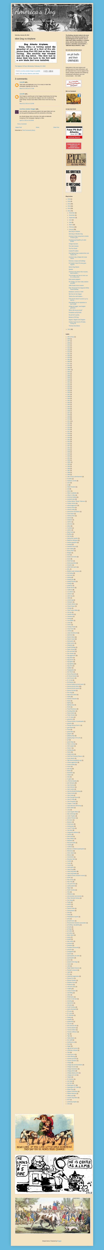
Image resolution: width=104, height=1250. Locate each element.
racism (69, 964)
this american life (71, 1025)
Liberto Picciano (71, 818)
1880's (69, 369)
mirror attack (70, 853)
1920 (68, 437)
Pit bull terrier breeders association (76, 923)
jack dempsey (71, 783)
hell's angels (70, 746)
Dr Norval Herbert (72, 676)
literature (69, 822)
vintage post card (71, 1075)
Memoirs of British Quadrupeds (75, 849)
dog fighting (70, 663)
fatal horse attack (71, 694)
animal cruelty (71, 509)
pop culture (70, 941)
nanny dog (70, 869)
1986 (68, 468)
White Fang (70, 1089)
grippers (69, 733)
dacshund (70, 635)
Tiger (68, 1036)
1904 (68, 406)
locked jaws (70, 824)
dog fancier (70, 659)
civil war (69, 612)
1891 (68, 382)
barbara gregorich (72, 542)
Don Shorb (70, 672)
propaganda (70, 951)
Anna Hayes (70, 513)
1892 (68, 384)
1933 (68, 450)
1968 (68, 460)
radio (68, 966)
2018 (69, 199)
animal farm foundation (73, 511)
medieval (69, 846)
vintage (69, 1062)
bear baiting (70, 548)
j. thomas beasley (72, 781)
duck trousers (71, 678)
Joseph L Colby (71, 803)
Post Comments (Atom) (28, 130)
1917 (68, 431)
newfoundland (71, 886)
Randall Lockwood (72, 970)
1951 (68, 458)
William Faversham (72, 1091)
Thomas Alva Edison (74, 326)
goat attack (70, 727)
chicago (69, 608)
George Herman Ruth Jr (73, 725)
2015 (69, 204)
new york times (71, 883)
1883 (68, 371)
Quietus (71, 269)
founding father (71, 711)
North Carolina (71, 890)
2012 (69, 211)
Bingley (69, 552)
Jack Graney (70, 785)
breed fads (70, 561)
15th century (70, 337)
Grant (68, 729)
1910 (68, 419)
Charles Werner (71, 604)
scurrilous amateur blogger (27, 109)
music (68, 863)
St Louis (69, 1011)
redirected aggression (73, 976)
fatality (69, 696)
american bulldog (71, 497)
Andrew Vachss (71, 503)
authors (69, 530)
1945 (68, 454)
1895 (68, 390)
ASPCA (69, 522)
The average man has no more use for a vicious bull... (78, 276)
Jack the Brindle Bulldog (73, 791)
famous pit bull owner (73, 686)
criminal (69, 631)
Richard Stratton (71, 980)
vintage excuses (71, 1066)
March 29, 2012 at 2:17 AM (27, 88)
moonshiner (70, 857)
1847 (68, 353)
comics (69, 624)
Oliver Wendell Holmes (73, 898)
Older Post (56, 127)
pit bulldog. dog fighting (73, 925)
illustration (70, 772)
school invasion (71, 990)
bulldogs (69, 583)
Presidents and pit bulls (75, 312)
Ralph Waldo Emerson (73, 968)
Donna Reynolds (71, 674)
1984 (68, 466)
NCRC (69, 877)
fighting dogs (70, 705)
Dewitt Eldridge (71, 647)
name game (70, 867)
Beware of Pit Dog (74, 317)
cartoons (69, 593)
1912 (68, 423)
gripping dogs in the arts (73, 738)
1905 (68, 408)
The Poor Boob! (73, 248)
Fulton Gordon (71, 715)
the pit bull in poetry (74, 315)
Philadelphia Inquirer (72, 916)
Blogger (59, 1241)
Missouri (69, 855)
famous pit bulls (71, 690)
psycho (69, 953)
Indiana (69, 775)
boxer (68, 559)
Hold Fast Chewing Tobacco (74, 756)
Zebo (68, 1103)
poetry (69, 937)
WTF (68, 1099)
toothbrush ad (71, 1042)
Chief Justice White (72, 610)
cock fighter (70, 620)
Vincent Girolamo (72, 1060)
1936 (68, 452)
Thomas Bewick (71, 1027)
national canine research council (76, 875)
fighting (69, 703)
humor (69, 766)
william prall (70, 1095)
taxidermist (70, 1021)
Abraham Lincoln (71, 480)
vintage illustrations (72, 1069)
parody (69, 906)
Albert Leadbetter (72, 493)
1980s (69, 462)
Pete (68, 912)
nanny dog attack (71, 871)
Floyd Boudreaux (71, 709)
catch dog (70, 596)
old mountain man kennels (74, 896)
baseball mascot (71, 546)
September (72, 217)
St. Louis (69, 1013)
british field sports (72, 567)
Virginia (69, 1077)
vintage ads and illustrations (74, 1064)
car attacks (70, 591)
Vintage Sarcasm (73, 244)
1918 (68, 433)
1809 (68, 343)
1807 (68, 341)
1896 (68, 392)
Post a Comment (22, 124)
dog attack (70, 657)
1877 (68, 363)
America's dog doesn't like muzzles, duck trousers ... (78, 272)
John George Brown (72, 797)
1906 (68, 411)
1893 (68, 386)
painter (69, 904)
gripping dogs (71, 735)
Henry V (69, 748)
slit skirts (69, 1005)
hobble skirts (70, 754)
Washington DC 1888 (73, 1087)
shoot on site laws (72, 999)
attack (68, 526)
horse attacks (70, 758)
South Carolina (71, 1007)
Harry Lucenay (71, 744)
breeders (69, 565)
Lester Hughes (71, 816)
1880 (68, 367)
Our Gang (70, 900)
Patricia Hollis (71, 908)
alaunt (69, 491)
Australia (69, 528)
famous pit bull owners (73, 688)
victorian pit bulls (71, 1058)
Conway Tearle (71, 626)
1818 (68, 345)
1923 (68, 443)
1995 (68, 474)
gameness (70, 719)
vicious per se (71, 1054)
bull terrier (70, 575)
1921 (68, 439)
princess (69, 949)
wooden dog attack (72, 1097)
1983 (68, 464)
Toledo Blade (70, 1038)
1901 (68, 400)
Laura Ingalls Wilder (72, 812)
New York (69, 881)
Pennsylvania (70, 910)
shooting (69, 1001)
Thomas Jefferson (72, 1032)
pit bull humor (71, 921)
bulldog (69, 577)
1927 (68, 445)
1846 (68, 351)
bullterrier (69, 585)
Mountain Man (71, 859)
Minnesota (70, 851)
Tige (68, 1034)
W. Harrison (70, 1079)
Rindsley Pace (71, 982)
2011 (69, 329)
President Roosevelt (72, 947)
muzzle (69, 865)
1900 (68, 398)
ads (68, 489)
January (71, 229)
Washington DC (71, 1085)
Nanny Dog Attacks (74, 267)
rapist (68, 972)
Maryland (69, 840)
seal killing (70, 992)
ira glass (69, 779)
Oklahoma (29, 73)
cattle (68, 598)
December (72, 213)
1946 (68, 456)
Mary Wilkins (70, 838)
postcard (69, 943)
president (69, 945)
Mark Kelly (70, 836)
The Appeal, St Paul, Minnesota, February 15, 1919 (30, 66)
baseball (69, 544)
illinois (69, 770)
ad (68, 485)
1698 (68, 339)
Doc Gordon (70, 653)
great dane (70, 731)
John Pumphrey (71, 801)
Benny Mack (70, 550)
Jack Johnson (71, 787)
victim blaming (71, 1056)
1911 (68, 421)
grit (68, 740)
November (72, 215)
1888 (68, 376)
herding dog (70, 750)
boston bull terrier (72, 556)
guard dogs (70, 742)
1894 (68, 388)
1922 (68, 441)
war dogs (69, 1081)
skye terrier (70, 1003)
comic (68, 622)
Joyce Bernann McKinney (74, 805)
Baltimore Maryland (72, 540)
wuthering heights (72, 1101)
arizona (69, 517)
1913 (68, 425)
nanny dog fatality (72, 873)
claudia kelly (70, 614)
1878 (68, 365)
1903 (68, 404)
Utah (68, 1052)
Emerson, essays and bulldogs (77, 261)
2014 (69, 206)
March (71, 224)
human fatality (71, 764)
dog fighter (70, 661)
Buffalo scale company (73, 571)
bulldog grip (70, 579)
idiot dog (25, 73)
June (70, 220)
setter (68, 995)
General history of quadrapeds (75, 721)
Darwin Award (71, 639)
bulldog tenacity (71, 581)
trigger (69, 1046)
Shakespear (70, 997)
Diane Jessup (71, 649)
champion (70, 602)
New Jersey (70, 879)
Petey (68, 914)
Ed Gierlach (70, 682)
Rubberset (70, 984)
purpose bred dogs (72, 962)
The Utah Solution (74, 246)
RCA (68, 974)
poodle (69, 939)
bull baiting (70, 573)
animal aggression (72, 505)
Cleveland (70, 616)
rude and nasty (71, 986)
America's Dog (35, 11)
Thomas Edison (71, 1029)
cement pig (70, 600)
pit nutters (70, 933)
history (69, 752)
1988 (68, 472)
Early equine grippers (74, 279)
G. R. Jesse (70, 717)
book (68, 554)
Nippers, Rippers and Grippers (77, 319)
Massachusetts (71, 842)
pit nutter (69, 931)
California (69, 589)
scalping (69, 988)
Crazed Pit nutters (74, 251)
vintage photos (71, 1071)
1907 (68, 413)
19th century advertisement (74, 476)
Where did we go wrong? (75, 310)
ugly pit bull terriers (72, 1048)
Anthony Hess (71, 515)
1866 (68, 361)
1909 (68, 417)
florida (69, 707)
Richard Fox (70, 978)
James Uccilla (71, 793)
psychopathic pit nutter (73, 955)
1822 (68, 347)
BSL (68, 569)
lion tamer (70, 820)
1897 (68, 394)
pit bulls (69, 927)
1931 (68, 448)
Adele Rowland (71, 487)
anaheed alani (71, 499)
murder (69, 861)
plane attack (36, 73)
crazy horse (70, 628)
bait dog (69, 536)
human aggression (72, 762)
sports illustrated (71, 1009)
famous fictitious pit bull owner (75, 684)
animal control (71, 507)
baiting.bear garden (72, 538)
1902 (68, 402)
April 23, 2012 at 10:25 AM (27, 120)
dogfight (69, 668)
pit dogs (69, 929)
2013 (69, 208)
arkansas (69, 519)
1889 (68, 378)
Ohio (68, 892)
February (71, 227)
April (70, 222)
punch (69, 960)
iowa (68, 777)
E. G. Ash (69, 680)
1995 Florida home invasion (76, 285)
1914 (68, 427)
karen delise (70, 807)
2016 (69, 201)
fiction (68, 700)
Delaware (69, 645)
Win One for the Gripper (75, 294)
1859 (68, 357)
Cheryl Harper (71, 606)
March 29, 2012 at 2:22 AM (27, 103)
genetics (69, 723)
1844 (68, 349)
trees (68, 1044)
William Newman (71, 1093)
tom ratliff (69, 1040)
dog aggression (71, 655)
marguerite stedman (72, 832)
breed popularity (71, 563)
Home (37, 127)
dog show (69, 665)
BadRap (69, 534)
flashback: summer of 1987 (76, 291)
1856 (68, 355)
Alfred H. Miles (71, 495)
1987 (68, 470)
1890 (68, 380)
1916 (68, 429)
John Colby (70, 795)
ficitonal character (72, 698)
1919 (21, 73)
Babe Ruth (70, 532)
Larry (68, 809)
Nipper (69, 888)
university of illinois (72, 1050)
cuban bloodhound (72, 633)
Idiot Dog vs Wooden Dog (76, 234)
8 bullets (69, 478)
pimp (68, 918)
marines (69, 834)
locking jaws (70, 826)
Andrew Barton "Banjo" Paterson (76, 501)
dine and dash (71, 651)
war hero (69, 1083)
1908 (68, 415)
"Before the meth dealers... (76, 296)
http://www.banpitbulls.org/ (74, 760)
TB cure (69, 1023)
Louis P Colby (71, 828)
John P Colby (70, 799)
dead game (70, 641)
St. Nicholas (70, 1015)
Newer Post (18, 127)
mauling (69, 844)
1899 (68, 396)
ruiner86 (22, 82)
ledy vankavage (71, 814)
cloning (69, 618)
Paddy (69, 902)
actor (68, 482)
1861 (68, 359)
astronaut (69, 524)
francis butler (70, 713)
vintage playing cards (73, 1073)
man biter (69, 830)
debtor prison (70, 643)
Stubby (69, 1017)
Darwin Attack (71, 637)
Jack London (70, 789)
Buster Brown (71, 587)
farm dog (69, 692)
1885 (68, 374)
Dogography (70, 670)
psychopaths (70, 958)
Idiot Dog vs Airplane (74, 231)
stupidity (69, 1019)
